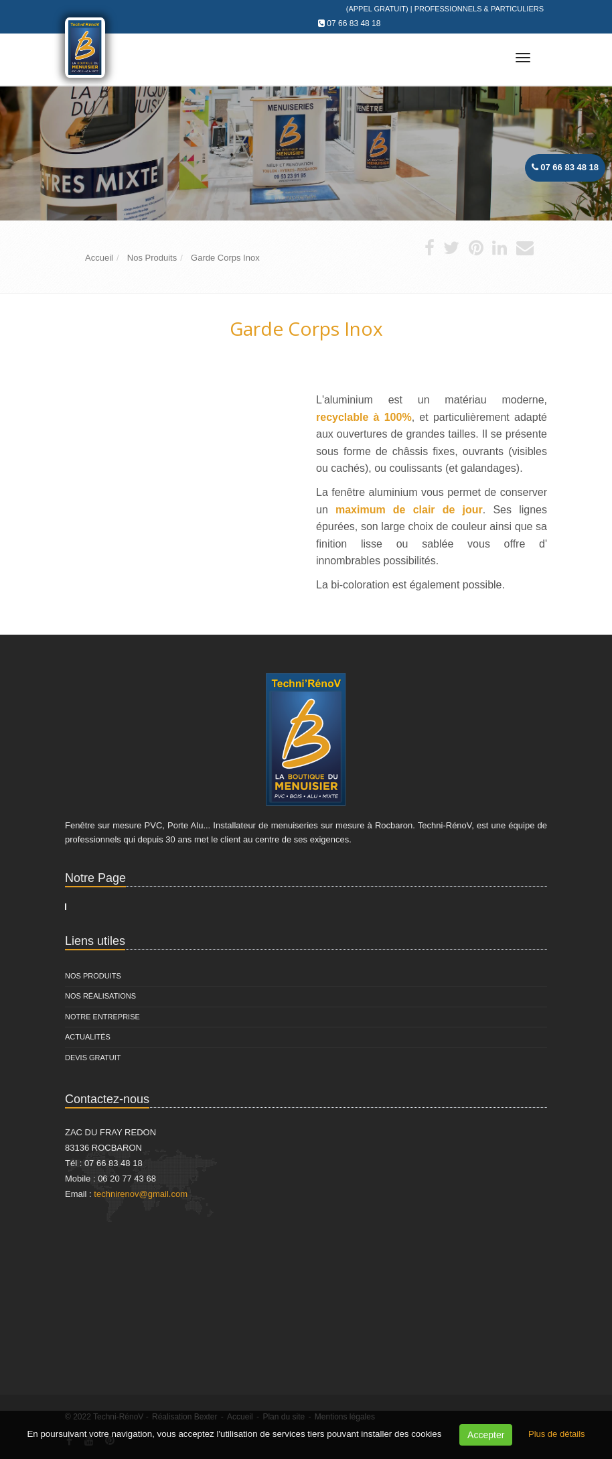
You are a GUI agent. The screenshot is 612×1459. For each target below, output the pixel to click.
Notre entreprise (102, 1017)
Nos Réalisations (100, 996)
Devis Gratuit (93, 1058)
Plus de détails (556, 1434)
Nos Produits (93, 976)
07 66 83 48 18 (353, 23)
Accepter (485, 1435)
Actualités (87, 1037)
